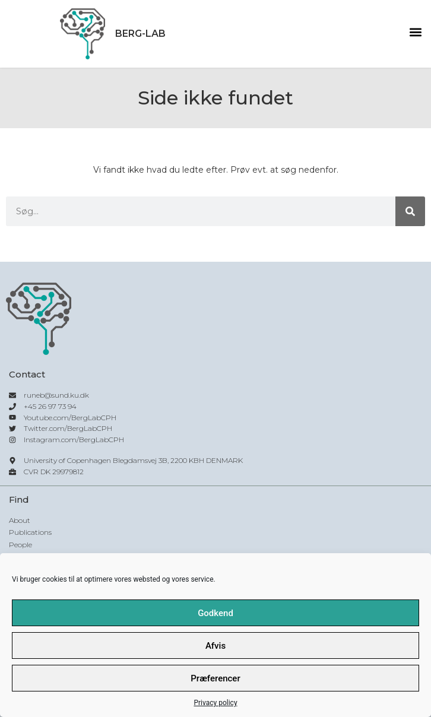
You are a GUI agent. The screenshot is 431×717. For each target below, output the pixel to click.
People (20, 544)
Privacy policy (215, 703)
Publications (30, 532)
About (19, 520)
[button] (415, 32)
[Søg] (410, 211)
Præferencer (215, 678)
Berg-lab (140, 33)
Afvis (215, 645)
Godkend (215, 613)
